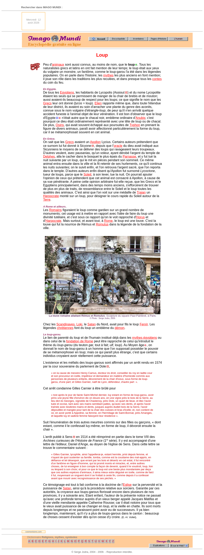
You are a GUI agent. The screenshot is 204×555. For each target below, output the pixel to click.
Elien (98, 103)
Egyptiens (67, 92)
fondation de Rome (79, 341)
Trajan (141, 192)
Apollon (95, 142)
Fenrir (144, 324)
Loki (79, 324)
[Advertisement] (120, 21)
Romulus (102, 224)
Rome (108, 220)
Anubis (140, 117)
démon (120, 328)
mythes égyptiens (144, 337)
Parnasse (129, 156)
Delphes (49, 156)
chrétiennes (65, 328)
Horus (140, 217)
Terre (46, 199)
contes (157, 79)
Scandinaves (65, 324)
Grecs (47, 103)
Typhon (134, 125)
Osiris (60, 125)
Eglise (127, 484)
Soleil (87, 174)
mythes (108, 75)
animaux (58, 64)
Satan (91, 324)
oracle (118, 145)
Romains (55, 210)
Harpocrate (51, 196)
